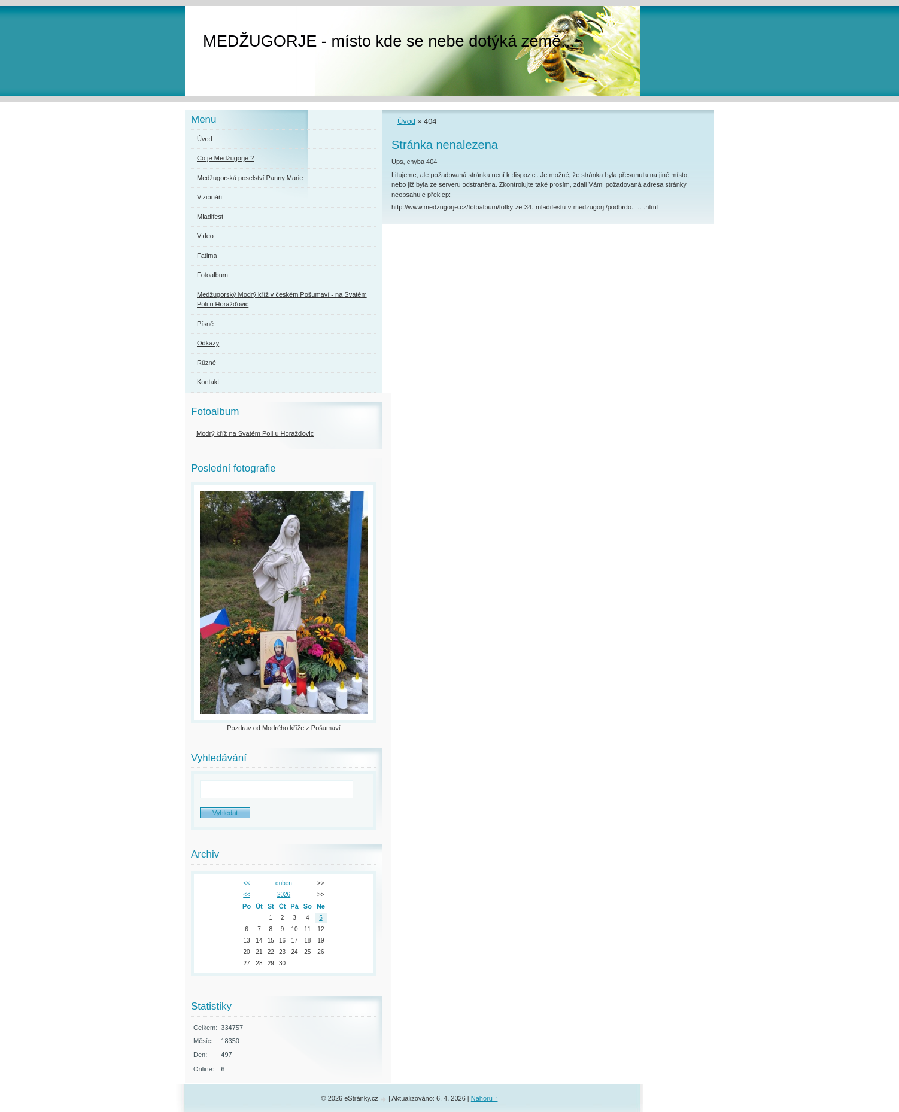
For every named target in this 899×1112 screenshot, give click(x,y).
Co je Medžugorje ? (225, 158)
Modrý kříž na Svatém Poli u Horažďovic (255, 433)
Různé (206, 362)
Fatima (207, 255)
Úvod (406, 121)
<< (246, 883)
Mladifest (210, 216)
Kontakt (208, 381)
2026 (283, 894)
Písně (205, 323)
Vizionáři (209, 196)
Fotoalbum (212, 274)
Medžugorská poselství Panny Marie (250, 177)
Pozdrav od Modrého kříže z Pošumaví (284, 727)
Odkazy (208, 343)
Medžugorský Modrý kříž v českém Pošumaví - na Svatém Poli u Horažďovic (282, 299)
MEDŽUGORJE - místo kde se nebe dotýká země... (389, 41)
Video (205, 235)
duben (283, 883)
